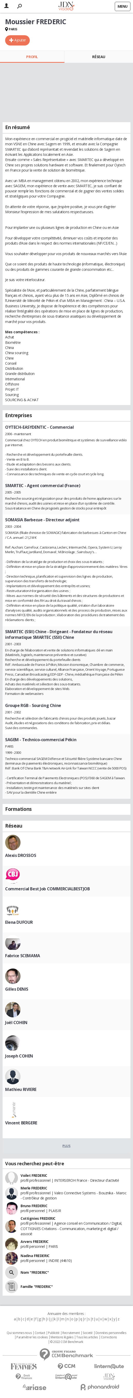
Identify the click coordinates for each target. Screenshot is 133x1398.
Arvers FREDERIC (35, 1241)
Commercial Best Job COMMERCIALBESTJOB (47, 889)
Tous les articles (87, 1337)
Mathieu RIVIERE (20, 1089)
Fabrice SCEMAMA (22, 955)
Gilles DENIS (16, 989)
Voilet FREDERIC (34, 1175)
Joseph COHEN (19, 1056)
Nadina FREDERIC (35, 1255)
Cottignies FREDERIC (38, 1218)
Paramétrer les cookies (32, 1337)
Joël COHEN (16, 1022)
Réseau (98, 56)
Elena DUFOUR (19, 922)
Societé (87, 1333)
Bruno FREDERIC (34, 1205)
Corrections (109, 1337)
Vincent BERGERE (21, 1123)
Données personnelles (111, 1333)
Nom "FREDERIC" (35, 1272)
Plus (66, 1145)
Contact (40, 1333)
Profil (32, 56)
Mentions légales (62, 1337)
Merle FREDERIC (34, 1188)
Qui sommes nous (19, 1333)
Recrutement (71, 1333)
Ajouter (20, 40)
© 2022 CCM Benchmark (66, 1342)
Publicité (53, 1333)
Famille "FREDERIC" (37, 1286)
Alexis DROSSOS (20, 855)
